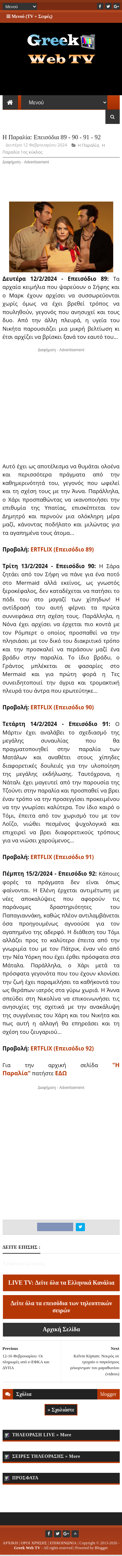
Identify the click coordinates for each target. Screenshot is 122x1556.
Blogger (101, 1549)
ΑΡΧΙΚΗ (10, 1544)
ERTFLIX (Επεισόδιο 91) (62, 858)
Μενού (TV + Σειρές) (29, 16)
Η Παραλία (88, 146)
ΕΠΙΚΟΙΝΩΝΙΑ (63, 1544)
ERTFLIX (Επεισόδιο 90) (62, 708)
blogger (108, 1394)
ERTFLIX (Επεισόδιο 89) (62, 550)
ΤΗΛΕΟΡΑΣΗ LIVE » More (42, 1435)
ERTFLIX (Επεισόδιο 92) (62, 1049)
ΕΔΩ (61, 1074)
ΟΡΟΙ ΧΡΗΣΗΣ (34, 1544)
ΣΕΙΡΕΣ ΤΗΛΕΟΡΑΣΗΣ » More (46, 1457)
